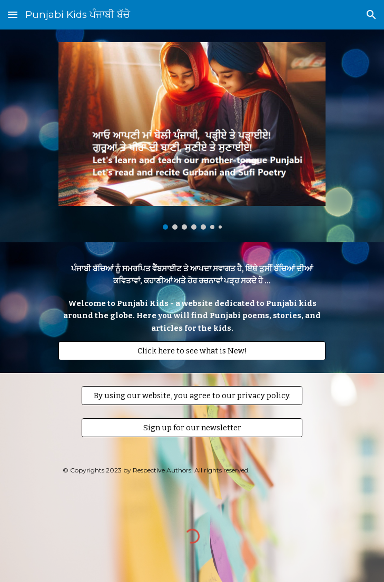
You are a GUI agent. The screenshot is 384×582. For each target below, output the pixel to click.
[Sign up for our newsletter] (191, 427)
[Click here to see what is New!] (192, 350)
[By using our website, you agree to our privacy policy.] (191, 395)
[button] (12, 14)
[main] (192, 298)
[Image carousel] (192, 136)
